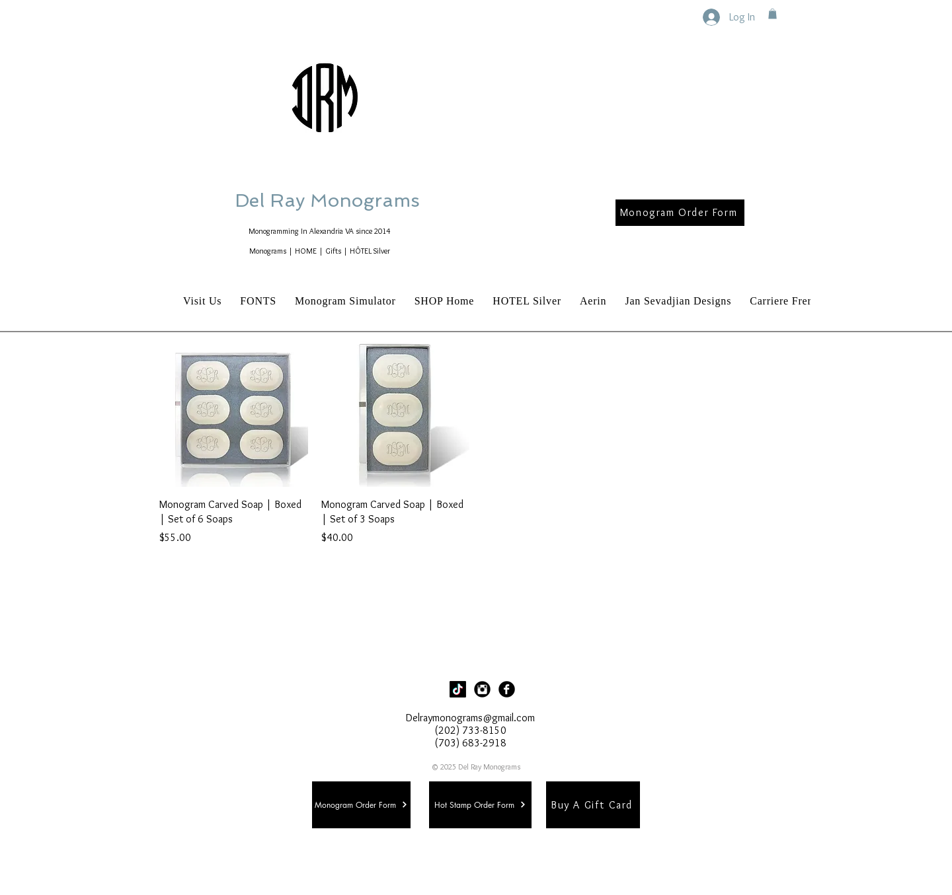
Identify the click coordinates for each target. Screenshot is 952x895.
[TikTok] (458, 689)
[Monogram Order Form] (679, 212)
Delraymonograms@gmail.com (470, 717)
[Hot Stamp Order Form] (480, 804)
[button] (772, 14)
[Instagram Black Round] (482, 689)
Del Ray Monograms (369, 200)
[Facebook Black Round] (506, 689)
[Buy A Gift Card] (593, 804)
